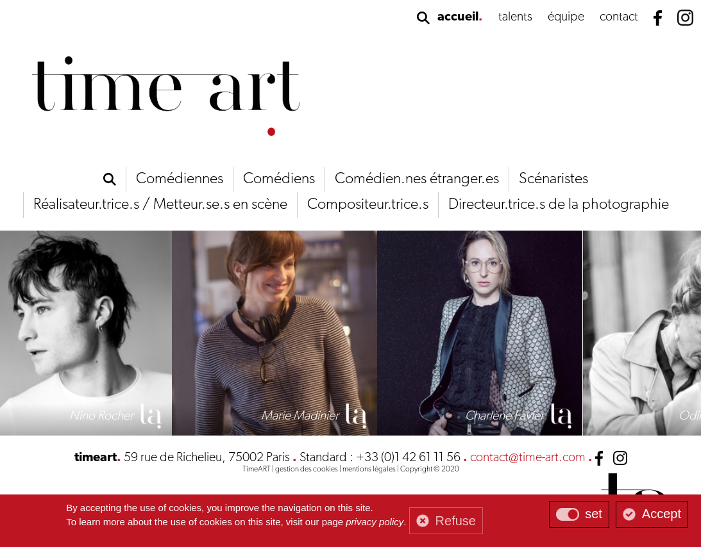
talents (515, 17)
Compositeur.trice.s (367, 205)
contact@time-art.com (528, 458)
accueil (457, 17)
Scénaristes (553, 179)
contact (619, 17)
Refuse (455, 521)
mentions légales (369, 469)
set (593, 514)
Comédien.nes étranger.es (417, 179)
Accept (661, 514)
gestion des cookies (306, 469)
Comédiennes (179, 179)
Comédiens (279, 179)
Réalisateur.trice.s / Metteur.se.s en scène (160, 205)
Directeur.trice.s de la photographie (558, 205)
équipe (566, 17)
